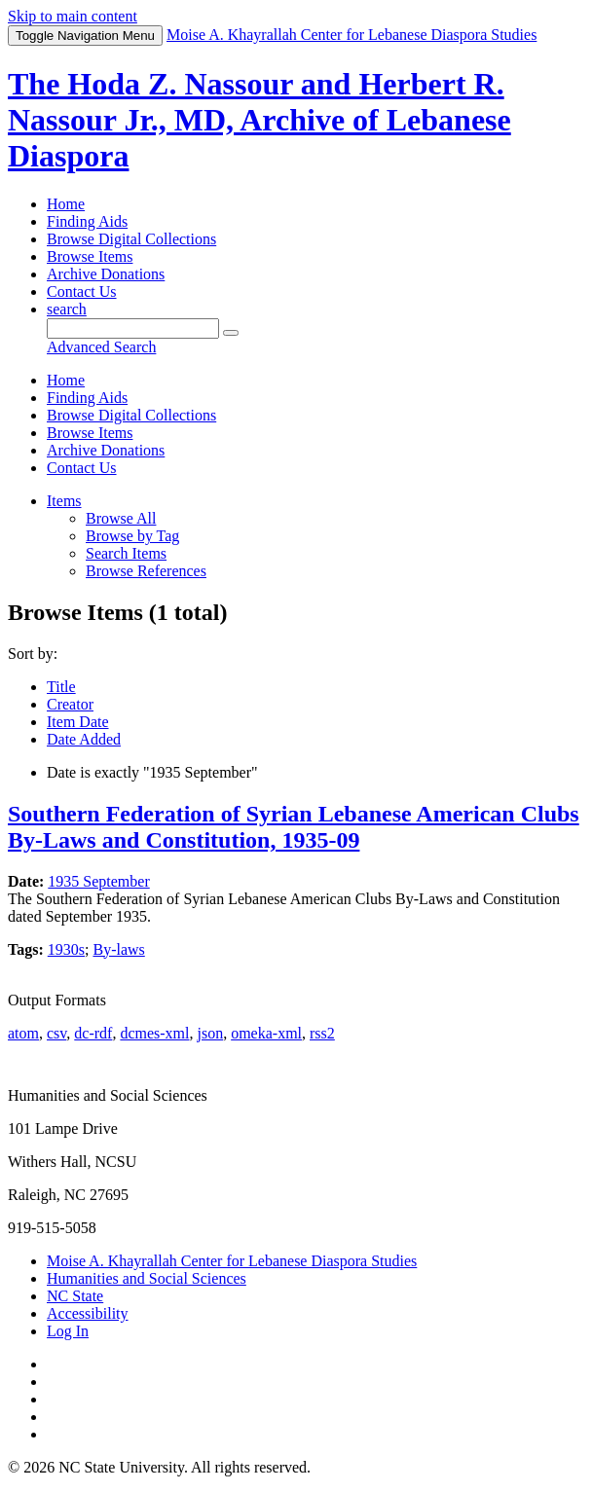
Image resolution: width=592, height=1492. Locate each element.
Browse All (121, 518)
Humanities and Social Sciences (146, 1278)
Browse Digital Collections (131, 239)
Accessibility (88, 1313)
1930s (66, 949)
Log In (68, 1331)
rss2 (322, 1033)
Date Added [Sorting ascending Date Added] (84, 739)
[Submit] (231, 333)
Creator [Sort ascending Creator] (70, 704)
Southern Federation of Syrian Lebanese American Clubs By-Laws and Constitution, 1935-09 (293, 827)
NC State (75, 1296)
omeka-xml (266, 1033)
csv (56, 1033)
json (210, 1033)
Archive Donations (106, 274)
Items (64, 500)
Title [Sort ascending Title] (61, 686)
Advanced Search (101, 347)
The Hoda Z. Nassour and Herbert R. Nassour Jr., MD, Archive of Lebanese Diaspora (259, 119)
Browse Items (89, 256)
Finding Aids (87, 221)
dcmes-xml (154, 1033)
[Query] (133, 328)
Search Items (126, 553)
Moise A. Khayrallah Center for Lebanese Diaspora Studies (232, 1261)
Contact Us (82, 291)
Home (66, 204)
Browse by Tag (132, 536)
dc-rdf (93, 1033)
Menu (85, 35)
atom (23, 1033)
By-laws (118, 949)
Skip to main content (72, 16)
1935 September (98, 881)
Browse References (146, 571)
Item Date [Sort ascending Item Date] (78, 721)
